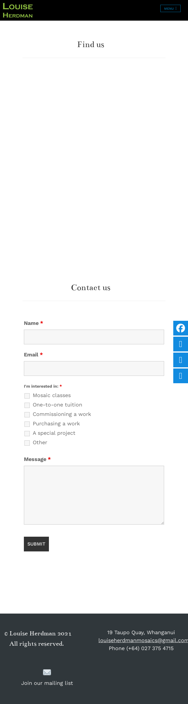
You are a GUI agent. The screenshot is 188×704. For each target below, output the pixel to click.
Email (33, 355)
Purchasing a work (56, 424)
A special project (54, 433)
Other (40, 442)
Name (33, 323)
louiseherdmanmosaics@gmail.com (141, 640)
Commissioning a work (62, 414)
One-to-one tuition (57, 405)
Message (37, 459)
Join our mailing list (47, 677)
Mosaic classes (52, 395)
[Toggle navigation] (170, 8)
